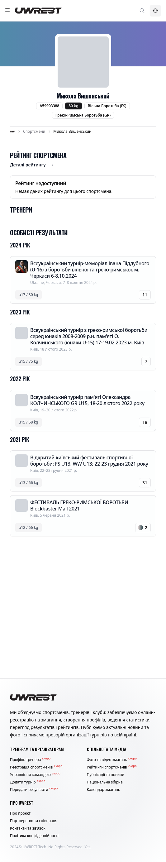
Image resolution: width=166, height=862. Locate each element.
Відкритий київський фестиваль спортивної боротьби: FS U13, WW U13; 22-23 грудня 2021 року (89, 460)
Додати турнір (27, 782)
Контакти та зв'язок (27, 828)
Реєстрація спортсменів (36, 767)
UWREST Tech (34, 847)
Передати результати (34, 789)
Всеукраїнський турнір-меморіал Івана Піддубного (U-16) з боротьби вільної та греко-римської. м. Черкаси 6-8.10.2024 (89, 269)
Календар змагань (103, 789)
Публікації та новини (106, 774)
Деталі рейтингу (32, 165)
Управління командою (35, 774)
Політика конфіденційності (34, 835)
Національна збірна (105, 782)
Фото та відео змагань (112, 759)
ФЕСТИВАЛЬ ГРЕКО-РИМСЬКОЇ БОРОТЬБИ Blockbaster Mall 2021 (79, 505)
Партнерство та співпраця (33, 820)
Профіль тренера (30, 759)
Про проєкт (20, 813)
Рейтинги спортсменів (112, 767)
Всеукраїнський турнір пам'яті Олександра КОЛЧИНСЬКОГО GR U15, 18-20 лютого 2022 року (87, 400)
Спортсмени (34, 131)
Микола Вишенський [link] (72, 131)
